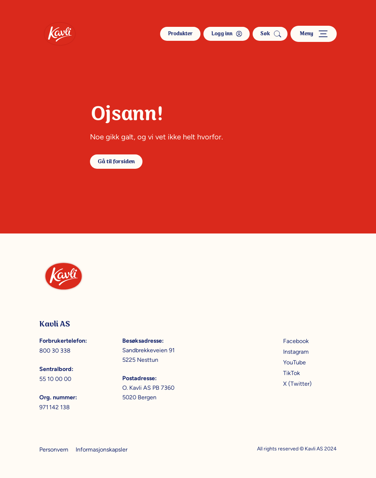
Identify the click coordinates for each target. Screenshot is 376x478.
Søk (270, 34)
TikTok (291, 373)
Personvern (53, 449)
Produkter (180, 34)
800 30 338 (54, 350)
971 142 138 (54, 407)
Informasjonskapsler (101, 449)
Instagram (296, 351)
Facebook (296, 341)
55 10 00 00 (55, 378)
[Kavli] (59, 34)
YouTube (294, 362)
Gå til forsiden (116, 161)
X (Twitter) (297, 383)
